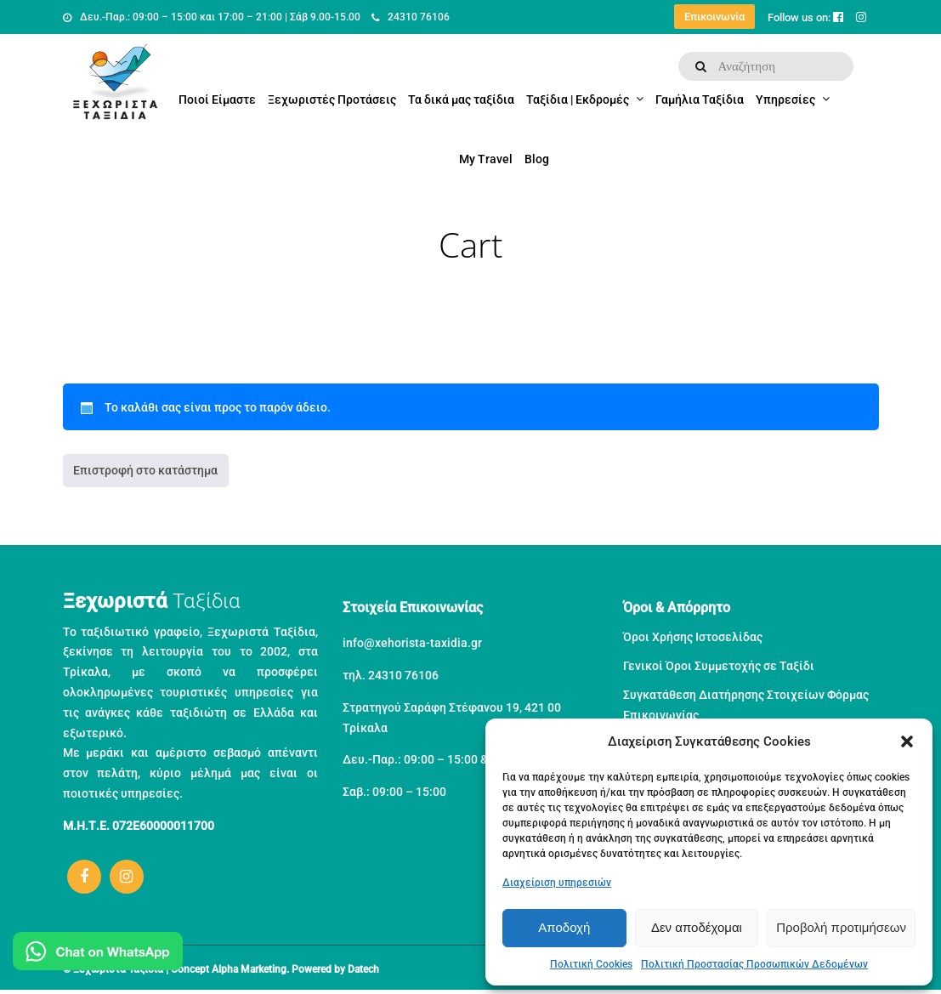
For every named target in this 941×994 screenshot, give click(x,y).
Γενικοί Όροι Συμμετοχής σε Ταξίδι (718, 666)
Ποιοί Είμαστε (217, 99)
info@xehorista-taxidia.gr (412, 643)
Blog (536, 159)
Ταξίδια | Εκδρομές (577, 99)
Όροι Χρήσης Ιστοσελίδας (692, 637)
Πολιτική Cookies (591, 964)
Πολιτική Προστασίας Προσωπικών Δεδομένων (754, 964)
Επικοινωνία (714, 16)
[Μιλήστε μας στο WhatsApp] (98, 954)
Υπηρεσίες (785, 99)
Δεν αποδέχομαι (696, 927)
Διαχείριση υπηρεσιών (556, 883)
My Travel (486, 159)
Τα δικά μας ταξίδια (461, 99)
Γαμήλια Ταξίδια (699, 99)
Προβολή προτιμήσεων (841, 927)
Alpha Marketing (249, 969)
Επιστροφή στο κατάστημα (145, 470)
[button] (906, 741)
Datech (363, 969)
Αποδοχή (564, 927)
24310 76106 (410, 17)
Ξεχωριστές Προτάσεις (332, 99)
